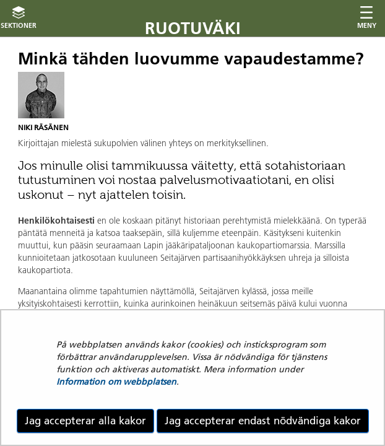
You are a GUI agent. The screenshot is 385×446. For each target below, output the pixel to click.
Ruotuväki (193, 28)
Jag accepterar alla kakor (85, 420)
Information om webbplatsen (116, 381)
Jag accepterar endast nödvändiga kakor (263, 420)
